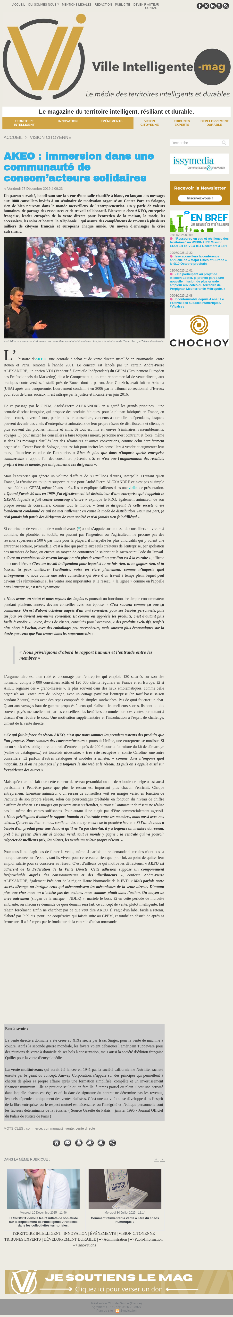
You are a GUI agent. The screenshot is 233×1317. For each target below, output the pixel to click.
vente (69, 1128)
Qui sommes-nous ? (44, 4)
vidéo (133, 488)
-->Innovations (84, 1245)
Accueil (19, 4)
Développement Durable (214, 123)
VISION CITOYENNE (50, 137)
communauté (54, 1128)
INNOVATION (75, 1233)
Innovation (68, 121)
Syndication (128, 1310)
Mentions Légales (77, 4)
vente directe (85, 1128)
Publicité (123, 4)
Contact (152, 8)
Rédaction (104, 4)
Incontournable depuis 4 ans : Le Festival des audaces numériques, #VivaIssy (197, 302)
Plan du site (104, 1310)
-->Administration (113, 1239)
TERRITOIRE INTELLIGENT (36, 1233)
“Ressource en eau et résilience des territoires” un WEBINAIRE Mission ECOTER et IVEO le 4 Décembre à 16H (199, 242)
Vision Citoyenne (150, 123)
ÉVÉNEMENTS (103, 1233)
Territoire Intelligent (24, 123)
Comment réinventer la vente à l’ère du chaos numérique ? (125, 1220)
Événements (112, 121)
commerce (34, 1128)
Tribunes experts (182, 123)
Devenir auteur (146, 4)
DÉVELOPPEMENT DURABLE (70, 1239)
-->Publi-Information (146, 1239)
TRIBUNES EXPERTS (22, 1239)
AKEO (40, 359)
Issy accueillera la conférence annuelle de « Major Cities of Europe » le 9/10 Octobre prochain (198, 259)
